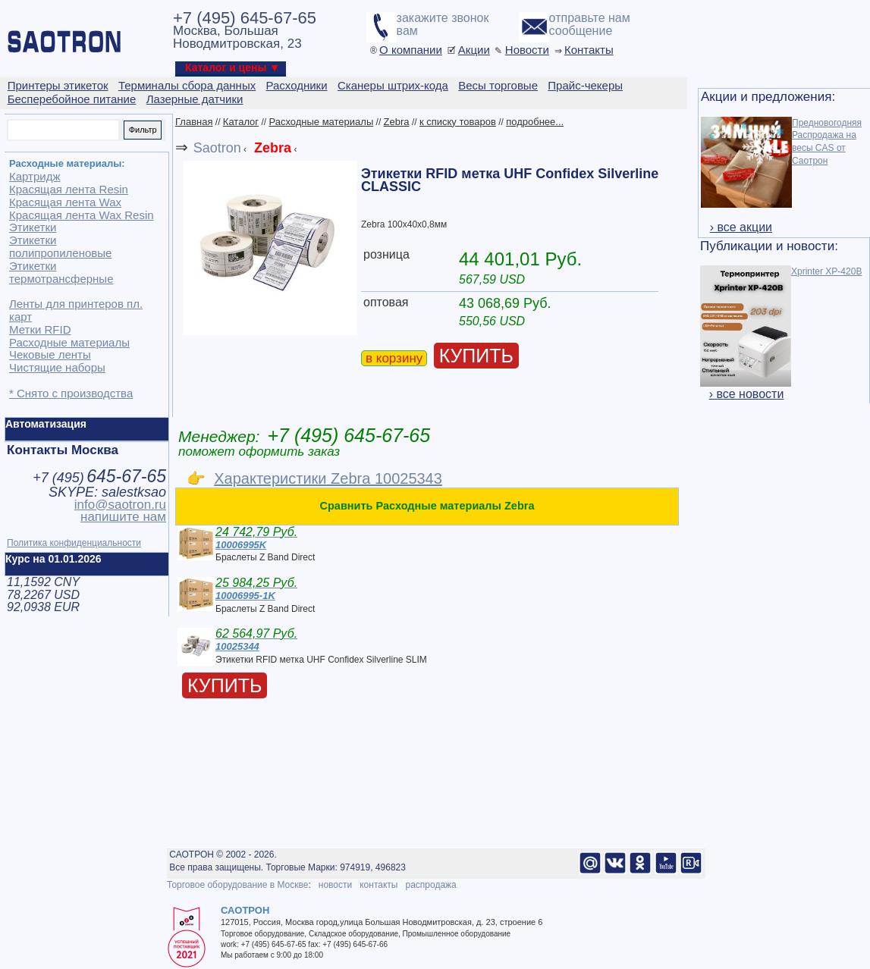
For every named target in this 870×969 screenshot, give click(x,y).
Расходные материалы (321, 121)
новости (335, 885)
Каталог (241, 121)
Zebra (397, 121)
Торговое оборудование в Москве (237, 885)
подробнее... (535, 121)
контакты (378, 885)
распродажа (430, 885)
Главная (193, 121)
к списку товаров (457, 121)
